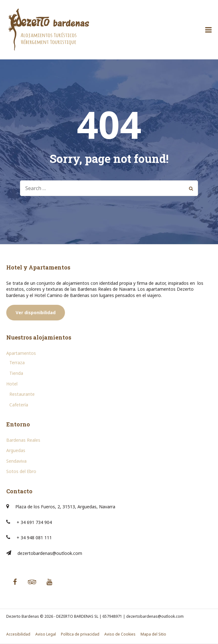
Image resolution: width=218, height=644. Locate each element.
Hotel (11, 384)
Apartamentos (21, 353)
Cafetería (18, 405)
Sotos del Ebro (21, 471)
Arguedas (15, 450)
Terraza (17, 362)
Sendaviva (16, 461)
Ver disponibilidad (36, 312)
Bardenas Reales (23, 440)
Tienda (16, 373)
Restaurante (22, 394)
